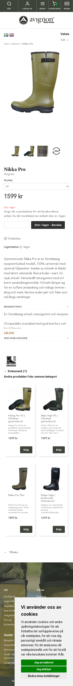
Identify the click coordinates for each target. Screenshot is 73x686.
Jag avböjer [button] (43, 669)
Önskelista (12, 238)
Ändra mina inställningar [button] (44, 676)
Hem (6, 44)
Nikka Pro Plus (16, 495)
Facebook (41, 597)
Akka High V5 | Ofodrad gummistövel (49, 418)
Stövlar (16, 44)
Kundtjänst (9, 597)
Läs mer (9, 332)
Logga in (27, 9)
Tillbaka (11, 552)
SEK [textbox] (63, 40)
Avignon (9, 174)
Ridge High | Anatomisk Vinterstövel (48, 498)
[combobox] (65, 40)
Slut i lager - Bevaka (48, 225)
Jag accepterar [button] (44, 662)
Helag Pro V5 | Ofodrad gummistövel (16, 418)
